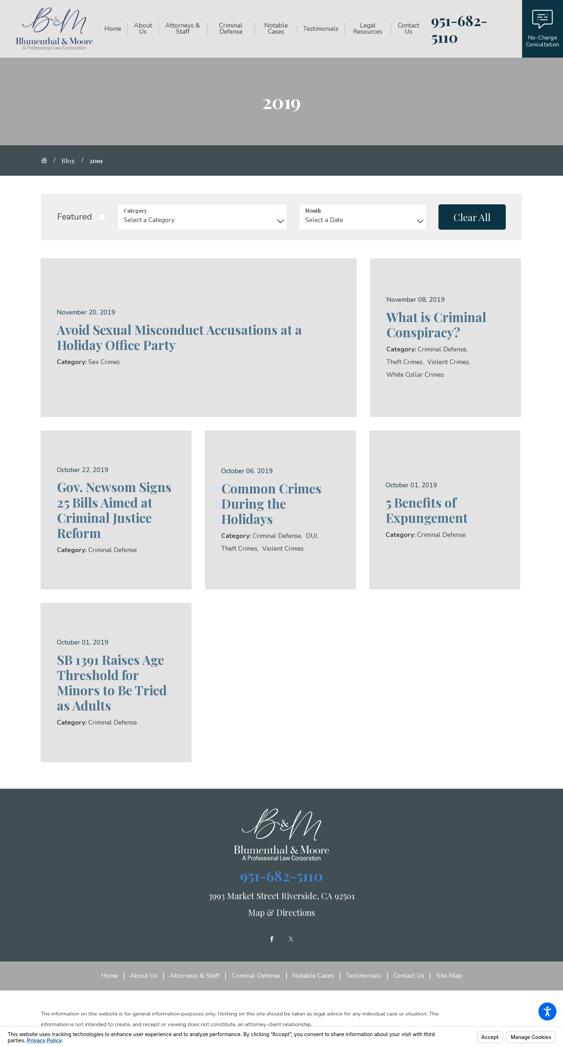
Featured (74, 216)
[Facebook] (272, 939)
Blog (68, 160)
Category (135, 211)
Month (313, 211)
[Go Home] (47, 160)
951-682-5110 (459, 29)
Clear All (472, 217)
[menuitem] (115, 28)
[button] (547, 1011)
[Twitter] (291, 939)
